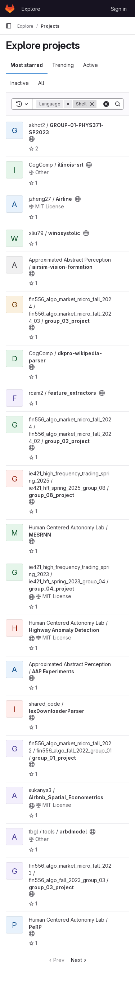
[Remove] (92, 104)
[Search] (117, 104)
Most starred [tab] (26, 65)
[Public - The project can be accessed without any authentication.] (32, 139)
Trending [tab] (63, 65)
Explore (31, 9)
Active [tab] (90, 65)
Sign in (119, 9)
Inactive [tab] (19, 83)
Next (79, 960)
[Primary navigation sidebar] (8, 26)
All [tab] (41, 83)
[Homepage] (10, 8)
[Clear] (106, 104)
